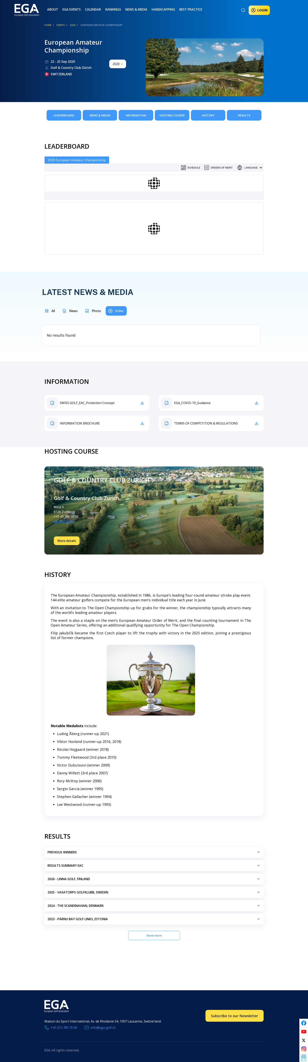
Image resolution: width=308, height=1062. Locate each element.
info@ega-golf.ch (103, 1027)
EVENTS (61, 25)
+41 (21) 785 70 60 (64, 1027)
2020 (72, 25)
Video (119, 311)
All (53, 311)
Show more (154, 935)
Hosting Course (172, 115)
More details (66, 541)
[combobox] (117, 64)
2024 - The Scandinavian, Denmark (154, 907)
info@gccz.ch (63, 521)
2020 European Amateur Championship (77, 160)
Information (136, 115)
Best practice (190, 9)
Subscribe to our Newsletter (234, 1015)
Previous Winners (154, 854)
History (208, 115)
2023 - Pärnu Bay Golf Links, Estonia (154, 921)
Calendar (93, 9)
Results (244, 115)
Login (259, 10)
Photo (96, 311)
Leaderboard (63, 115)
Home (47, 25)
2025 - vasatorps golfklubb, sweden (154, 894)
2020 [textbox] (116, 64)
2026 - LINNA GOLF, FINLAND (154, 880)
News (73, 311)
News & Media (136, 9)
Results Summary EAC (154, 867)
